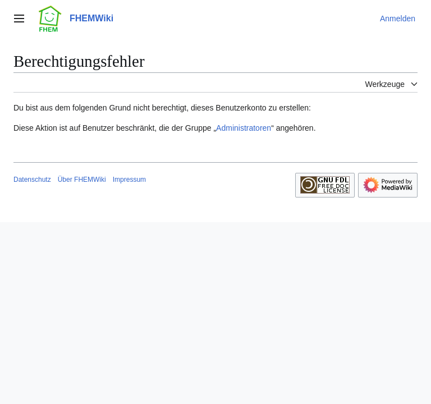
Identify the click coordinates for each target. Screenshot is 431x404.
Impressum (129, 179)
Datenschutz (32, 179)
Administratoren (243, 127)
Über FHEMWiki (82, 179)
